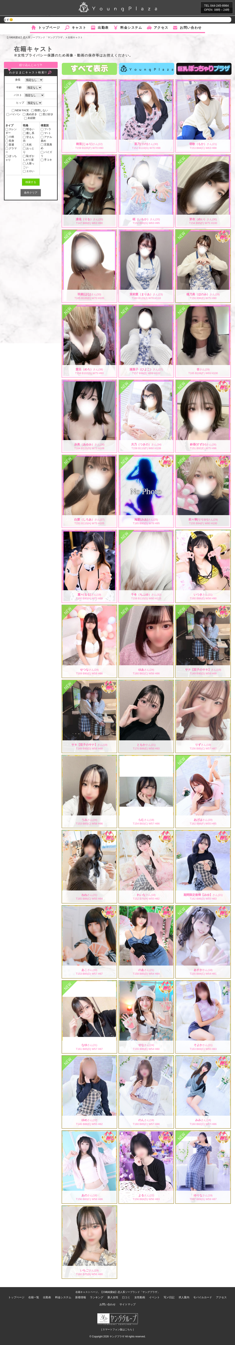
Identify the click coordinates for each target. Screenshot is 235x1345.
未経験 (30, 118)
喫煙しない (39, 110)
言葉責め (46, 146)
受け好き (46, 114)
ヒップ (20, 102)
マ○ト (46, 133)
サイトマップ (127, 1304)
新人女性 (112, 1297)
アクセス (161, 27)
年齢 (20, 87)
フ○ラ (46, 129)
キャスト (79, 27)
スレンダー (11, 131)
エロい (28, 171)
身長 (19, 79)
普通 (9, 144)
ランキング (96, 1297)
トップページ (49, 27)
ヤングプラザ (117, 1336)
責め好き (30, 114)
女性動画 (139, 1297)
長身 (9, 140)
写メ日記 (169, 1297)
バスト (18, 95)
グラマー (11, 150)
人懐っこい (28, 165)
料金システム (131, 27)
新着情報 (80, 1297)
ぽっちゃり (11, 157)
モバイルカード (202, 1297)
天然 (27, 144)
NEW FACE (20, 110)
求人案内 (184, 1297)
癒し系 (28, 133)
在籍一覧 (33, 1297)
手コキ (46, 159)
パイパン (13, 114)
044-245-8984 (219, 5)
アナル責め (46, 138)
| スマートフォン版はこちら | (117, 1329)
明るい (28, 129)
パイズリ (46, 154)
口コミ (126, 1297)
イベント (154, 1297)
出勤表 (103, 27)
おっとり (28, 150)
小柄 (9, 136)
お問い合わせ (191, 27)
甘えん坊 (28, 138)
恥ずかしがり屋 (28, 157)
